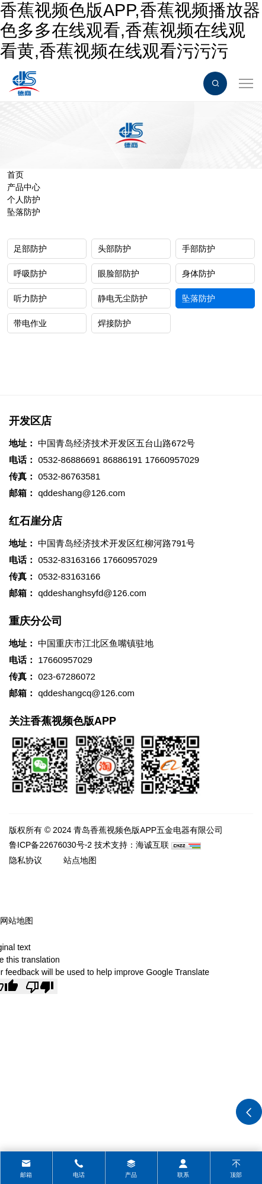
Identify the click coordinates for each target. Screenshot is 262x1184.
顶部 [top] (236, 1175)
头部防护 (114, 248)
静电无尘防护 (123, 298)
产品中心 (23, 187)
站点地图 (80, 860)
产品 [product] (131, 1175)
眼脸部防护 (118, 273)
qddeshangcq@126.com (86, 693)
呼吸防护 (30, 273)
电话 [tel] (79, 1175)
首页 (15, 174)
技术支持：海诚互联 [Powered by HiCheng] (131, 845)
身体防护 (198, 273)
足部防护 (30, 248)
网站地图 (16, 920)
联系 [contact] (183, 1175)
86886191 (122, 460)
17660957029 (172, 460)
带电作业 (30, 323)
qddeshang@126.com (81, 493)
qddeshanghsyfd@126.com (92, 593)
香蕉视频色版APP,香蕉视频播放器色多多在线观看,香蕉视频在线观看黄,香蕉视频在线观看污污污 (130, 30)
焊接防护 (114, 323)
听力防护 (30, 298)
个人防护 (23, 199)
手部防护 (198, 248)
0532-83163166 (69, 560)
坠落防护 (23, 212)
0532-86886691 (69, 460)
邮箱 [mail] (26, 1175)
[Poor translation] (39, 986)
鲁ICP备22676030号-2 (50, 845)
